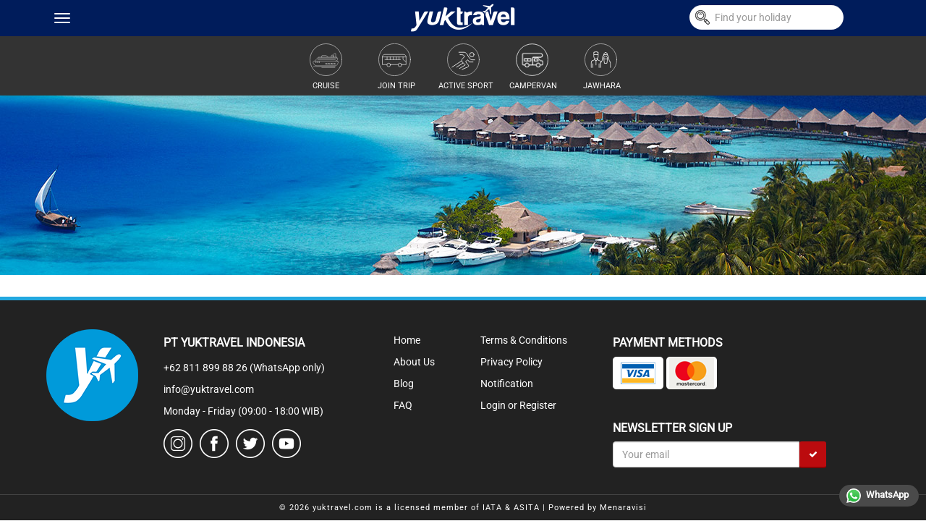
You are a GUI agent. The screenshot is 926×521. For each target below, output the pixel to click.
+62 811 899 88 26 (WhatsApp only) (244, 367)
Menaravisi (623, 507)
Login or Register (518, 405)
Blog (404, 383)
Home (407, 340)
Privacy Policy (511, 362)
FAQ (403, 405)
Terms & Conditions (523, 340)
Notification (506, 383)
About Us (414, 362)
